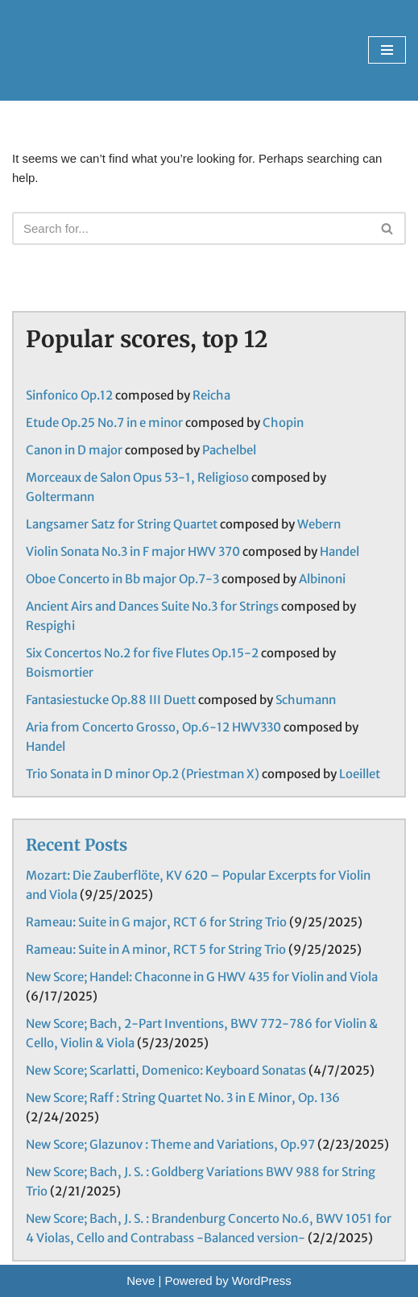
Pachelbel (229, 450)
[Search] (191, 228)
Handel (339, 551)
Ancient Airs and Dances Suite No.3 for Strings (152, 606)
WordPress (262, 1280)
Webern (319, 524)
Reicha (211, 395)
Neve (140, 1280)
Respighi (50, 625)
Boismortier (59, 672)
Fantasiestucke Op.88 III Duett (111, 699)
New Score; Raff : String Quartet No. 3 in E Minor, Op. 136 (183, 1097)
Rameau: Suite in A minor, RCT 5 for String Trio (156, 949)
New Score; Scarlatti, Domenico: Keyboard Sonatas (166, 1070)
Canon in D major (74, 450)
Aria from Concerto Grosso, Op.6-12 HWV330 (153, 727)
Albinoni (322, 578)
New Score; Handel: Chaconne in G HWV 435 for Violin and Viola (202, 976)
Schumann (305, 699)
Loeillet (359, 773)
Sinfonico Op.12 (69, 395)
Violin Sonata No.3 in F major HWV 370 (133, 551)
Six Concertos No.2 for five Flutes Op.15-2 (142, 653)
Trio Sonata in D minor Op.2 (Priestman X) (142, 773)
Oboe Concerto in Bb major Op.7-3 (122, 578)
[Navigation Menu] (387, 50)
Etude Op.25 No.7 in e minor (104, 422)
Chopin (283, 422)
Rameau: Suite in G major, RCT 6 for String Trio (156, 922)
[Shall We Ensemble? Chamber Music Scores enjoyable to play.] (119, 50)
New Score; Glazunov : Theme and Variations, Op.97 (170, 1144)
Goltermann (60, 496)
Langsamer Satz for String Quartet (121, 524)
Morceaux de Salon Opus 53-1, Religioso (137, 477)
